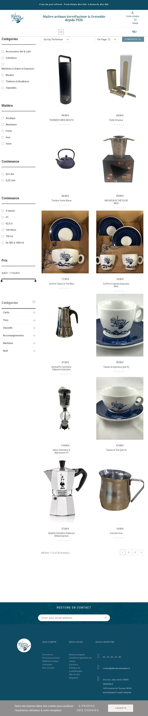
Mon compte (48, 668)
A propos (73, 664)
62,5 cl (9, 223)
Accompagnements (13, 335)
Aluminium (11, 124)
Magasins (73, 678)
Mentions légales (77, 654)
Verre (9, 143)
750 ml (9, 236)
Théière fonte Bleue (61, 200)
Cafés (6, 312)
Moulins (10, 75)
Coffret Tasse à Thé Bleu (61, 283)
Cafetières (11, 58)
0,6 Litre (10, 174)
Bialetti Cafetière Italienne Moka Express (61, 534)
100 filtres (11, 230)
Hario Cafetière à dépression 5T (61, 451)
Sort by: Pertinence (53, 39)
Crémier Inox (116, 533)
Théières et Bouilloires (17, 81)
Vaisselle (7, 327)
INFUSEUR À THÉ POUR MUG (116, 202)
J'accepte (120, 708)
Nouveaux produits (51, 658)
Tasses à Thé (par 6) (116, 450)
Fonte (9, 130)
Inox (8, 137)
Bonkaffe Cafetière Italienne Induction (61, 368)
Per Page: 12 (103, 39)
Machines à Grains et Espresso (18, 68)
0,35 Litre (10, 180)
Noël (5, 350)
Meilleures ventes (50, 661)
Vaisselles (11, 87)
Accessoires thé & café (18, 51)
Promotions (47, 654)
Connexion (47, 664)
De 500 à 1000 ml (15, 242)
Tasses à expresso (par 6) (116, 367)
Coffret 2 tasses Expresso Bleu (116, 285)
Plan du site (74, 674)
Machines (8, 343)
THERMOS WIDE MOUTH (61, 120)
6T (7, 217)
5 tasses (10, 210)
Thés (5, 320)
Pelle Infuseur (116, 120)
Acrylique (10, 118)
